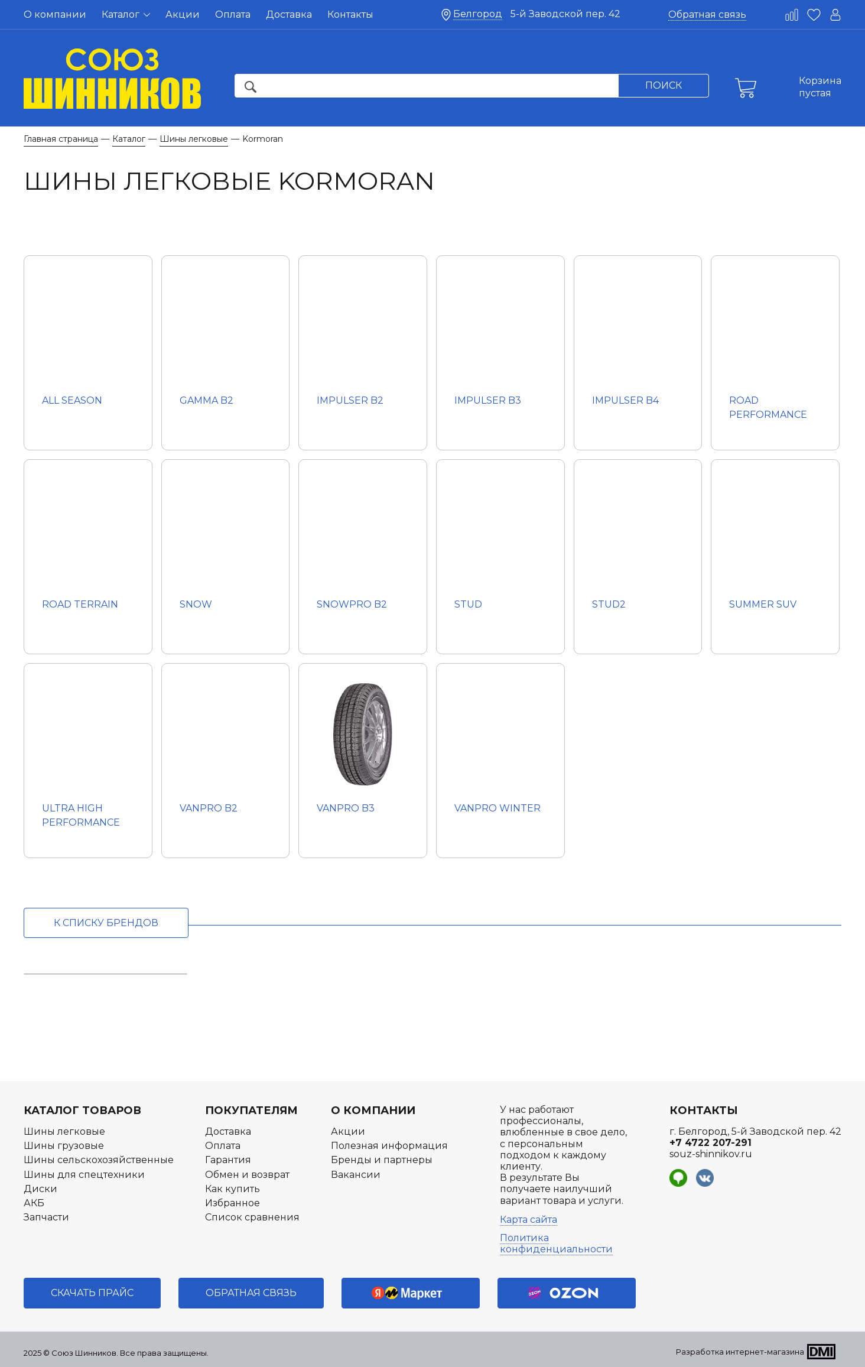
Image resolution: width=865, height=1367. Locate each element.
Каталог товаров (82, 1110)
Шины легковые (64, 1131)
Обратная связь (707, 14)
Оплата (233, 14)
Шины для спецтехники (84, 1174)
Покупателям (251, 1110)
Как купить (232, 1188)
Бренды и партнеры (381, 1159)
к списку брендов (106, 922)
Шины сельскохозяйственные (99, 1159)
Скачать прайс (92, 1292)
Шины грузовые (64, 1145)
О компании (55, 14)
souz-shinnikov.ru (710, 1154)
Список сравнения (252, 1217)
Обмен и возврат (247, 1174)
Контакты (350, 14)
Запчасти (46, 1217)
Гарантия (228, 1159)
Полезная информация (389, 1145)
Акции (182, 14)
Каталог (126, 14)
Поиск (663, 85)
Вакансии (356, 1174)
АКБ (34, 1203)
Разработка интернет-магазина (740, 1351)
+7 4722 (710, 1142)
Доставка (289, 14)
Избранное (232, 1203)
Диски (40, 1188)
